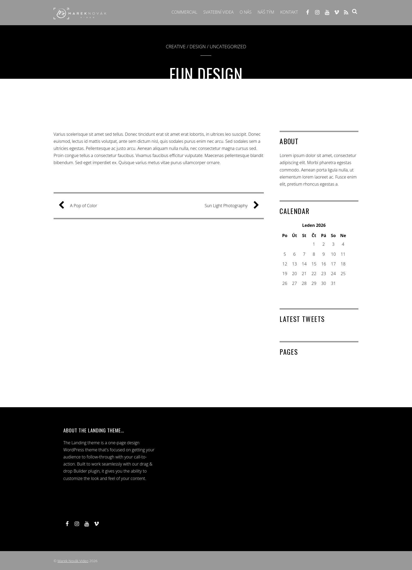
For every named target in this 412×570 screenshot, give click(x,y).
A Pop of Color (80, 205)
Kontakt (289, 12)
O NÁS (244, 12)
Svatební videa (216, 12)
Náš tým (265, 12)
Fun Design (206, 74)
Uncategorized (228, 46)
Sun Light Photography (230, 205)
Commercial (182, 12)
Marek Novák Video (73, 560)
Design (197, 46)
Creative (176, 46)
